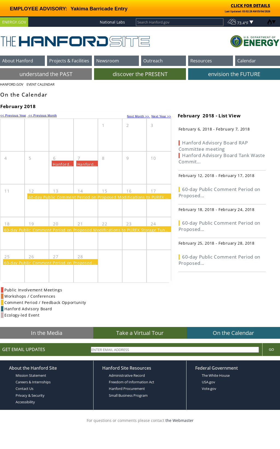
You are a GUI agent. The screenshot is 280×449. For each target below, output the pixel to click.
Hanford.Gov (11, 84)
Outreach (153, 61)
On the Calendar (233, 333)
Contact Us (24, 388)
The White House (216, 375)
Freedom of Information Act (131, 382)
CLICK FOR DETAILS (250, 5)
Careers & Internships (33, 382)
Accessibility (25, 401)
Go (271, 349)
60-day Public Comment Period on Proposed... (219, 192)
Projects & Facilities (69, 61)
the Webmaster (179, 420)
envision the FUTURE (234, 74)
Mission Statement (31, 375)
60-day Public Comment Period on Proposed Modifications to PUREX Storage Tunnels (113, 197)
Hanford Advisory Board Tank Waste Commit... (222, 158)
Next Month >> (138, 116)
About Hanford (17, 61)
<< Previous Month (42, 115)
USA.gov (208, 382)
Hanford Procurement (127, 388)
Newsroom (107, 61)
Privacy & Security (30, 395)
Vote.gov (209, 388)
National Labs (112, 22)
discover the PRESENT (140, 74)
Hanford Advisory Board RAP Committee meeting (213, 146)
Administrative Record (127, 375)
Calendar (246, 61)
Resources (201, 61)
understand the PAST (45, 74)
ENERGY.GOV (14, 22)
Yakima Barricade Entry (99, 8)
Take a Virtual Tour (140, 333)
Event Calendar (40, 84)
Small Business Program (128, 395)
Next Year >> (161, 116)
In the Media (46, 333)
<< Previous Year (13, 115)
